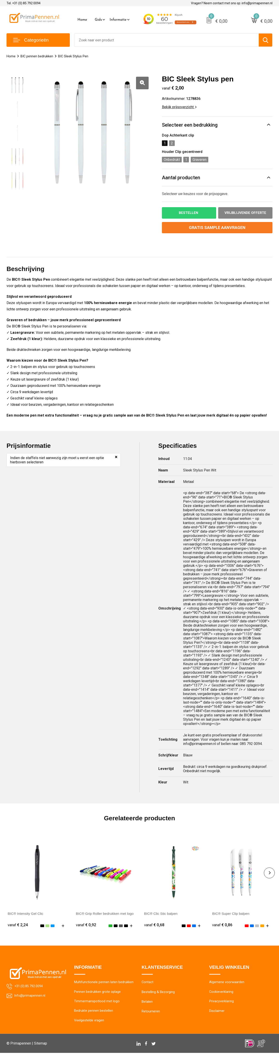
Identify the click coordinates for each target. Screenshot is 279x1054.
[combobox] (166, 40)
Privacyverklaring (221, 1002)
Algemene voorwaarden (226, 983)
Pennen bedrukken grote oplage (97, 992)
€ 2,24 (18, 925)
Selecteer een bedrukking (190, 125)
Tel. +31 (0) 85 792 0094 (24, 3)
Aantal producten (181, 177)
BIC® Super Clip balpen (231, 914)
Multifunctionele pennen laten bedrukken (104, 983)
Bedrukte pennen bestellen (93, 1012)
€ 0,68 (154, 925)
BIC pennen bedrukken (36, 56)
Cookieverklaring (221, 992)
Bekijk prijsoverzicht (179, 107)
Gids (98, 20)
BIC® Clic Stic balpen (161, 914)
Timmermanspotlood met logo (97, 1002)
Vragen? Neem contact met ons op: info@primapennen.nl (231, 3)
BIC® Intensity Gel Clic (26, 914)
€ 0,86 (222, 925)
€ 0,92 (86, 925)
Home (82, 20)
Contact (148, 983)
